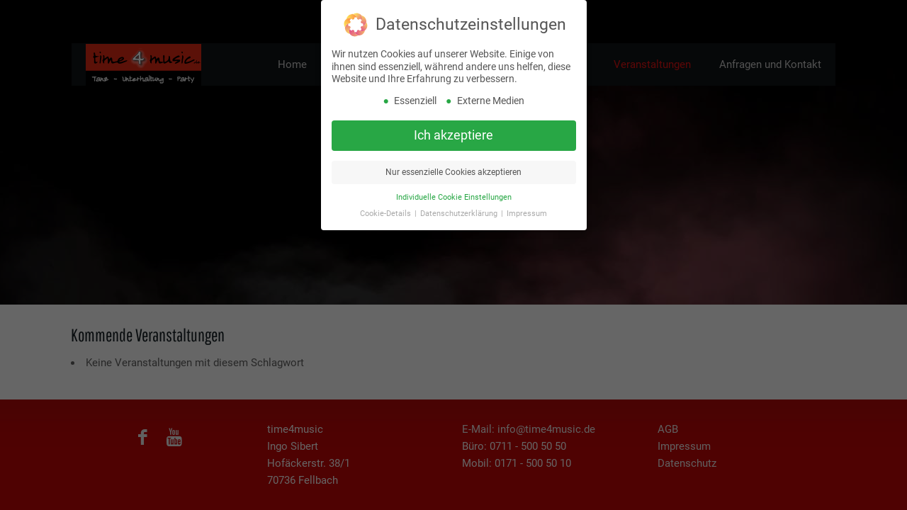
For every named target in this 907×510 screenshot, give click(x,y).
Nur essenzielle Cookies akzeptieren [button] (453, 161)
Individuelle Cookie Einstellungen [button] (454, 186)
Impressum (527, 203)
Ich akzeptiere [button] (453, 125)
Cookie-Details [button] (386, 203)
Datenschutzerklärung (460, 203)
